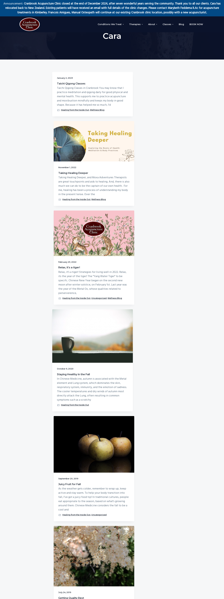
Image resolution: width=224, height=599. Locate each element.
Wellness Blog (65, 152)
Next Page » (116, 450)
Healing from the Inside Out (71, 150)
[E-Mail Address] (189, 565)
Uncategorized (147, 175)
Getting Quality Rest (151, 228)
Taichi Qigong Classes (66, 85)
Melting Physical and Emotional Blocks (111, 353)
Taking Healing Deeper (107, 104)
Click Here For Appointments (182, 525)
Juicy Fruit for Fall (109, 226)
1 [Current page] (101, 450)
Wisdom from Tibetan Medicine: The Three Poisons (69, 354)
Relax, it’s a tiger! (149, 104)
